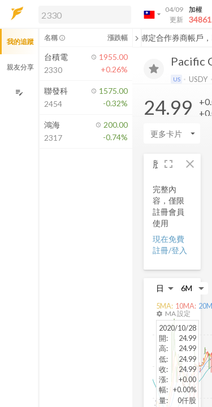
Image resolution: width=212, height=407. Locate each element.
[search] (84, 15)
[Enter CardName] (172, 133)
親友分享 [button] (20, 67)
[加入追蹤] (154, 69)
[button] (82, 14)
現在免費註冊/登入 (170, 244)
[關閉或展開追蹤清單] (137, 38)
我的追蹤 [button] (20, 41)
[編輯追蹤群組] (19, 92)
